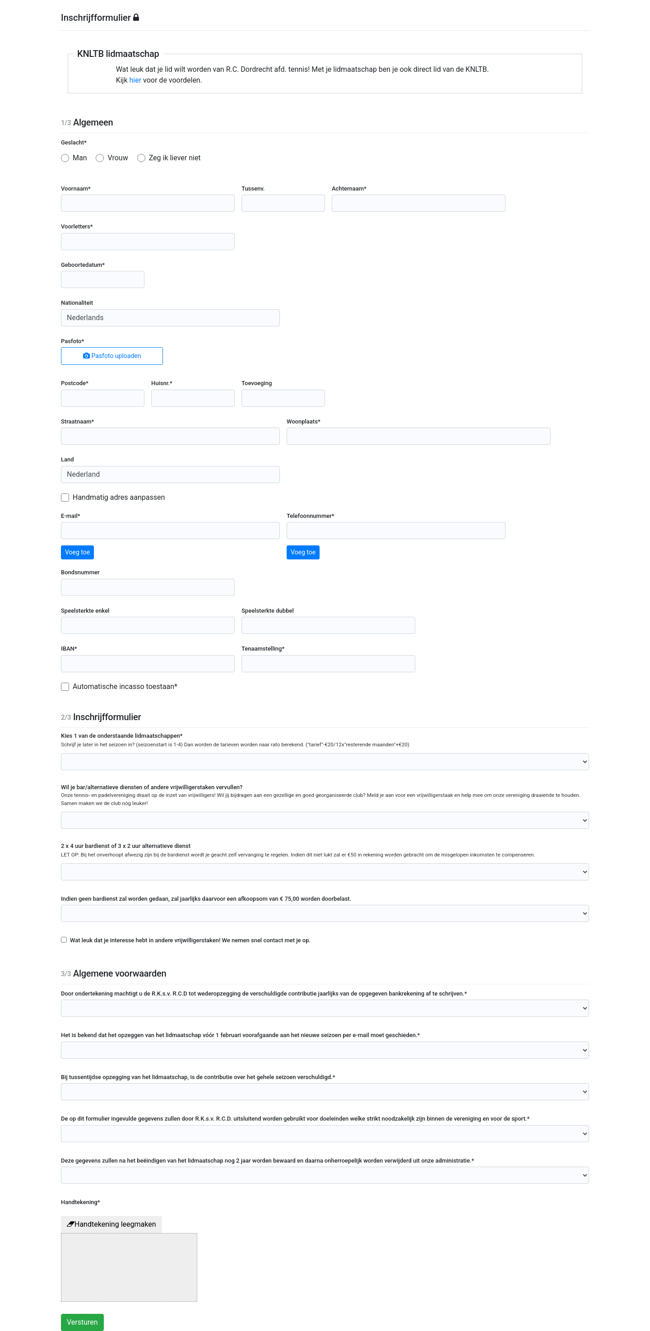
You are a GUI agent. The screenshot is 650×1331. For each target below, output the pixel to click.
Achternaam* (349, 188)
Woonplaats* (303, 421)
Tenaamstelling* (262, 648)
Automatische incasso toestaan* (125, 686)
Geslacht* (74, 142)
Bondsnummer (80, 572)
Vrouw (117, 158)
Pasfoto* (72, 341)
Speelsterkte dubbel (267, 610)
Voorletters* (77, 226)
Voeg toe (77, 552)
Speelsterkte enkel (85, 610)
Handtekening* (80, 1202)
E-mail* (70, 515)
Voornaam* (76, 188)
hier (136, 80)
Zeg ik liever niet (175, 158)
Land (67, 459)
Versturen (82, 1322)
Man (80, 158)
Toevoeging (256, 383)
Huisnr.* (161, 383)
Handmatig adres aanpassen (119, 497)
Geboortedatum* (83, 264)
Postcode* (74, 383)
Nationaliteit (77, 302)
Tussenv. (253, 188)
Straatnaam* (77, 421)
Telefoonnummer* (310, 515)
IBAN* (69, 648)
